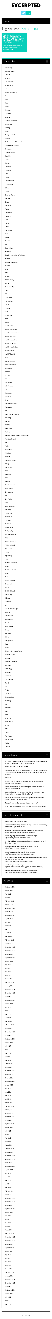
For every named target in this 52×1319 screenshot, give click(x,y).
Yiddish (7, 732)
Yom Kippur (8, 736)
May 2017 (8, 1053)
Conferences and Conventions (14, 142)
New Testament (9, 485)
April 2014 (8, 1184)
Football (7, 223)
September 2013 (10, 1209)
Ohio (6, 502)
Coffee (7, 131)
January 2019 (9, 986)
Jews (6, 357)
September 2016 (10, 1081)
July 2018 (8, 1007)
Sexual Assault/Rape (11, 609)
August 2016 (9, 1085)
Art (5, 89)
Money (7, 464)
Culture (7, 159)
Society (7, 623)
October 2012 (9, 1244)
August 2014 (9, 1170)
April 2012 (8, 1265)
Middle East (8, 449)
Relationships (9, 584)
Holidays (7, 283)
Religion (7, 587)
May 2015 (8, 1138)
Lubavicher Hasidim (11, 403)
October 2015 (9, 1120)
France (7, 227)
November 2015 (10, 1117)
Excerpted (26, 5)
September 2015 (10, 1124)
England (7, 177)
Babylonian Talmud (11, 92)
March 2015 (8, 1145)
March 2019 (8, 979)
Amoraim (7, 78)
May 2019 (8, 972)
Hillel (6, 273)
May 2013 (8, 1223)
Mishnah (7, 457)
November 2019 (10, 950)
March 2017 (8, 1060)
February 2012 (9, 1272)
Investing (7, 308)
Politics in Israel (10, 545)
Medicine (7, 432)
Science (7, 598)
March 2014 (8, 1187)
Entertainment (9, 181)
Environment (9, 184)
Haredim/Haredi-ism (11, 262)
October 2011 (9, 1286)
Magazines (8, 407)
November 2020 (10, 908)
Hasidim (7, 266)
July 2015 (8, 1131)
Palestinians (8, 513)
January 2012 (9, 1276)
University (8, 701)
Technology (8, 669)
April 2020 (8, 933)
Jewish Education (10, 336)
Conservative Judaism (12, 145)
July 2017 (8, 1046)
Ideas (6, 290)
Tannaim (7, 658)
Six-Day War (9, 616)
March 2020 (8, 936)
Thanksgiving (9, 679)
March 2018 (8, 1021)
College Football (10, 135)
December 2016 (10, 1071)
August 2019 (9, 961)
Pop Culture (8, 548)
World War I (8, 718)
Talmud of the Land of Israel (13, 651)
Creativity (8, 156)
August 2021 (9, 890)
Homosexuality (9, 287)
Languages (8, 382)
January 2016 (9, 1110)
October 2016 (9, 1078)
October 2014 (9, 1163)
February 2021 (9, 901)
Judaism (7, 372)
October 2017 (9, 1035)
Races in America (10, 570)
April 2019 (8, 975)
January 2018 (9, 1028)
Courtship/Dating (10, 152)
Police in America (10, 534)
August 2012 (9, 1251)
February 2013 (9, 1233)
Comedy (7, 138)
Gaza (6, 234)
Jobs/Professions (10, 365)
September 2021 (10, 887)
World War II (9, 722)
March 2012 (8, 1269)
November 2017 (10, 1032)
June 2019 (8, 968)
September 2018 (10, 1000)
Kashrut (7, 375)
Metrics (7, 442)
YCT (6, 729)
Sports (7, 630)
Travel (7, 683)
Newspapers (9, 492)
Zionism (7, 746)
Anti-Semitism (9, 82)
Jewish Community (11, 329)
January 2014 (9, 1194)
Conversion (8, 149)
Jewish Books (9, 326)
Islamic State (9, 315)
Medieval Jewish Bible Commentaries (16, 435)
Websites (8, 708)
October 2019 (9, 954)
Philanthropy (9, 527)
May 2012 (8, 1262)
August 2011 (9, 1294)
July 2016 (8, 1088)
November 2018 (10, 993)
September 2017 (10, 1039)
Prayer (7, 552)
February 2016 (9, 1106)
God (6, 244)
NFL (6, 495)
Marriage (7, 421)
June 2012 (8, 1258)
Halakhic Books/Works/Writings (15, 255)
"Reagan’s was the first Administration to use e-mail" (21, 803)
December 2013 (10, 1198)
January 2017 (9, 1067)
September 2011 (10, 1290)
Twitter (23, 13)
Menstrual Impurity (10, 439)
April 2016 (8, 1099)
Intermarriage (9, 301)
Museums (8, 474)
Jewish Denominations (12, 333)
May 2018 (8, 1014)
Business (8, 110)
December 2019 (10, 947)
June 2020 (8, 926)
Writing (7, 725)
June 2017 (8, 1049)
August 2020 (9, 919)
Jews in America (10, 361)
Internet (7, 304)
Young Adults (9, 739)
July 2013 (8, 1216)
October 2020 (9, 912)
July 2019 (8, 965)
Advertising (8, 67)
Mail (6, 411)
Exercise (7, 198)
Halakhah (8, 251)
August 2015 (9, 1127)
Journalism (8, 368)
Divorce (7, 163)
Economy (8, 167)
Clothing (7, 128)
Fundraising (8, 230)
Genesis (7, 241)
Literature (8, 396)
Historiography (9, 280)
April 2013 (8, 1226)
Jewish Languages (10, 343)
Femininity (8, 216)
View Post (8, 778)
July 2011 (8, 1297)
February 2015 (9, 1149)
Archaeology (9, 85)
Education (8, 170)
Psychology (8, 555)
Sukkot (7, 637)
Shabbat (7, 612)
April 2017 (8, 1057)
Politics (7, 538)
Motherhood (8, 467)
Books (7, 106)
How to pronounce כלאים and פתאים (16, 767)
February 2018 (9, 1025)
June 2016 (8, 1092)
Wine (6, 711)
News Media (9, 488)
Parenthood (8, 517)
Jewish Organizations (11, 347)
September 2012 (10, 1247)
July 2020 (8, 922)
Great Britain (9, 248)
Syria (6, 644)
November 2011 (10, 1283)
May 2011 (8, 1304)
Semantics (8, 602)
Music (6, 478)
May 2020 (8, 929)
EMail (6, 174)
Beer (6, 99)
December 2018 (10, 989)
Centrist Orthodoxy (11, 121)
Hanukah (7, 258)
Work (6, 715)
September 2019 (10, 957)
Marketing (8, 418)
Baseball (7, 96)
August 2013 (9, 1212)
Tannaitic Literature (11, 662)
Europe (7, 191)
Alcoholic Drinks (10, 71)
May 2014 (8, 1180)
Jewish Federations (11, 340)
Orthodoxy (8, 510)
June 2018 (8, 1011)
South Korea (9, 626)
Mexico (7, 446)
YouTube (7, 743)
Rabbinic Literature (11, 563)
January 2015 (9, 1152)
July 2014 (8, 1173)
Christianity (8, 124)
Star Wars (8, 633)
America (7, 75)
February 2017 (9, 1064)
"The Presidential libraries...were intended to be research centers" (25, 806)
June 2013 (8, 1219)
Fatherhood (8, 213)
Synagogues (9, 640)
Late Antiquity (9, 386)
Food (6, 220)
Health (7, 269)
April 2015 (8, 1141)
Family (7, 209)
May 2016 (8, 1095)
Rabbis (7, 566)
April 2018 (8, 1018)
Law (6, 389)
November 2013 (10, 1201)
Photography (9, 531)
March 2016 (8, 1103)
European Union (10, 195)
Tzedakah (8, 693)
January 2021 (9, 905)
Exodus (7, 202)
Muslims (7, 481)
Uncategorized (9, 697)
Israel (6, 319)
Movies (7, 471)
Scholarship (8, 594)
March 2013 (8, 1230)
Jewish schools (9, 350)
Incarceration (9, 297)
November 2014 (10, 1159)
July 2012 (8, 1255)
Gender (7, 237)
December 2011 (10, 1279)
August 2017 (9, 1042)
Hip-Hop (7, 276)
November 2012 (10, 1240)
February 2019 (9, 982)
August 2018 (9, 1003)
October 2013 (9, 1205)
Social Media (9, 619)
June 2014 (8, 1177)
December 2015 (10, 1113)
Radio (6, 573)
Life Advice (8, 393)
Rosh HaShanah (10, 591)
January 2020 (9, 943)
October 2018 (9, 996)
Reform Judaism (10, 580)
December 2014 (10, 1156)
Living (6, 400)
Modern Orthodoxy (10, 460)
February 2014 (9, 1191)
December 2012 (10, 1237)
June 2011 (8, 1301)
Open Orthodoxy (10, 506)
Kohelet (7, 379)
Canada (7, 117)
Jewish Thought (10, 354)
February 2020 (9, 940)
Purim (6, 559)
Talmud (7, 648)
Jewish (7, 322)
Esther (7, 188)
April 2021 (8, 897)
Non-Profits (8, 499)
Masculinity (8, 428)
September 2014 (10, 1166)
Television (8, 672)
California (8, 113)
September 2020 (10, 915)
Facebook (8, 205)
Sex (6, 605)
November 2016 (10, 1074)
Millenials (8, 453)
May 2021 (8, 894)
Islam (6, 311)
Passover (8, 520)
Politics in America (10, 541)
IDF (6, 294)
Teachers (8, 665)
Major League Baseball (12, 414)
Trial (6, 686)
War (6, 704)
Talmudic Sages (10, 655)
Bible (6, 103)
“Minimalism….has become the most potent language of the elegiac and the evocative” (13, 39)
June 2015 (8, 1134)
